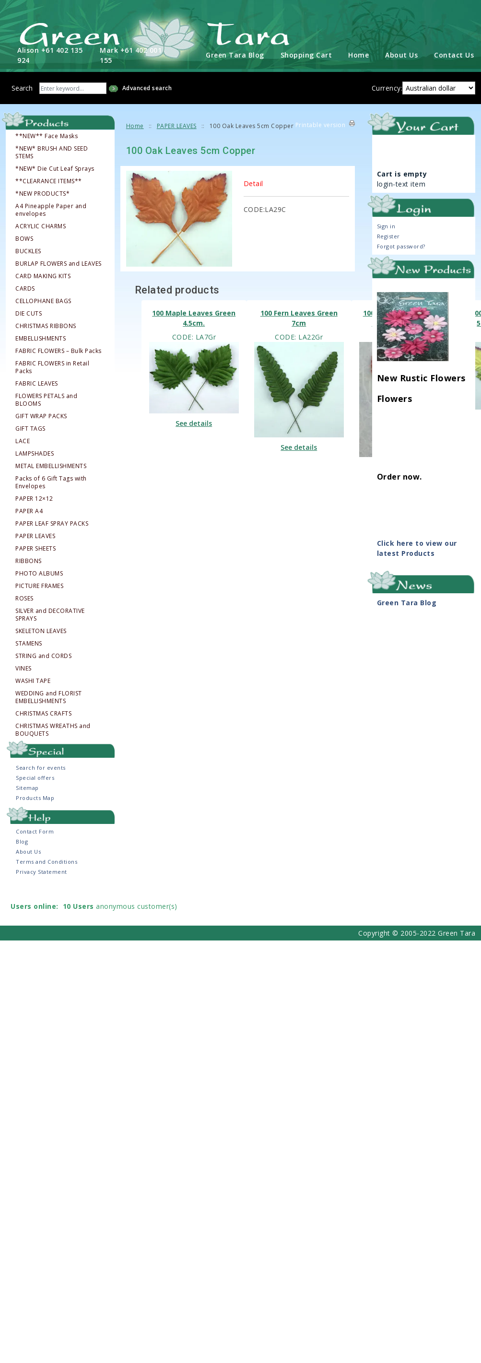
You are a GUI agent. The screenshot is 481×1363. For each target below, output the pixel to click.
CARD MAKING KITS (42, 276)
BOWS (24, 238)
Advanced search (147, 88)
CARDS (25, 288)
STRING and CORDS (43, 655)
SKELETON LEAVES (41, 630)
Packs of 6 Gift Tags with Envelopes (51, 482)
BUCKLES (28, 251)
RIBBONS (28, 560)
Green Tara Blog (235, 54)
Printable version (320, 125)
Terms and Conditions (46, 861)
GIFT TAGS (30, 428)
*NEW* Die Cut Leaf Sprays (54, 168)
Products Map (35, 797)
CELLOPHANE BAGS (43, 301)
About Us (401, 54)
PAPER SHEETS (35, 548)
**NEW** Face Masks (46, 136)
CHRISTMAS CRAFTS (43, 713)
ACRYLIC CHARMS (40, 226)
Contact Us (454, 54)
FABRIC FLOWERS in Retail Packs (52, 367)
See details (194, 422)
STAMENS (28, 643)
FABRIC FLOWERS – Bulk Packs (58, 350)
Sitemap (27, 787)
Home (358, 54)
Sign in (386, 225)
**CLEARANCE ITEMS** (48, 181)
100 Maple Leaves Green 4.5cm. (193, 318)
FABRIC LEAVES (36, 383)
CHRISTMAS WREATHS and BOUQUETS (53, 729)
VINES (23, 668)
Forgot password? (401, 245)
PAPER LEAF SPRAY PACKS (51, 523)
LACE (22, 441)
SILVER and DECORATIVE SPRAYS (50, 614)
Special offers (35, 777)
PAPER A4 (29, 511)
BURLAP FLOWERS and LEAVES (58, 263)
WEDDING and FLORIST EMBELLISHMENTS (48, 697)
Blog (22, 841)
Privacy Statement (41, 871)
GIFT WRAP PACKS (41, 416)
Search (22, 88)
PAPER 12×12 (34, 498)
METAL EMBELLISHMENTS (50, 466)
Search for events (41, 767)
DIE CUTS (28, 313)
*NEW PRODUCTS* (42, 193)
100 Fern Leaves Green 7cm (299, 318)
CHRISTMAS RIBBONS (45, 325)
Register (388, 235)
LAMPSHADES (34, 453)
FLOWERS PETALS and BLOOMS (46, 399)
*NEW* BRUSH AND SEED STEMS (51, 152)
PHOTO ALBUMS (39, 573)
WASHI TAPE (32, 680)
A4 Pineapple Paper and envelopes (50, 209)
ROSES (24, 598)
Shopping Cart (306, 54)
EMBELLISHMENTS (40, 338)
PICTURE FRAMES (39, 585)
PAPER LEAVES (35, 536)
